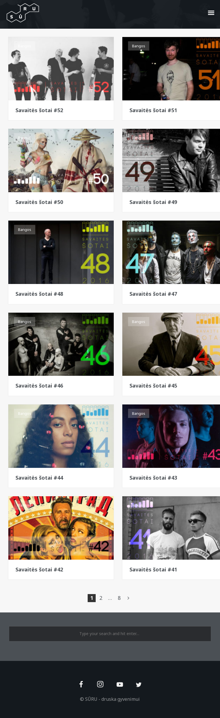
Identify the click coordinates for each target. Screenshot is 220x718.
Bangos (24, 45)
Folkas (137, 505)
